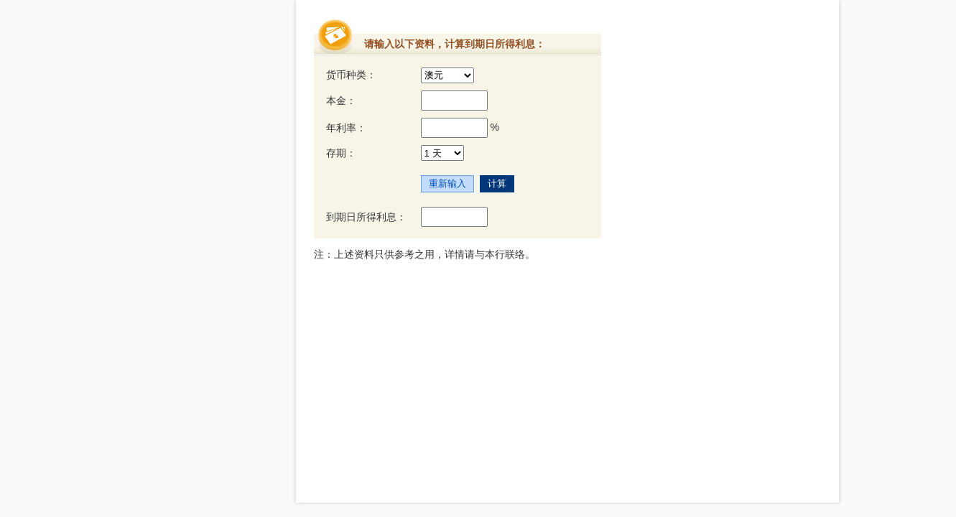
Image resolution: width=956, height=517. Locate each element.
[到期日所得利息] (454, 217)
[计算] (497, 183)
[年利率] (454, 128)
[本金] (454, 100)
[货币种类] (447, 75)
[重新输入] (447, 183)
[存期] (442, 153)
